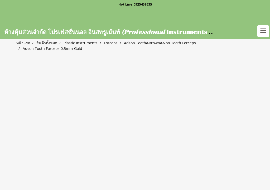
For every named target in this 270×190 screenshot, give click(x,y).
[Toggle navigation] (263, 31)
